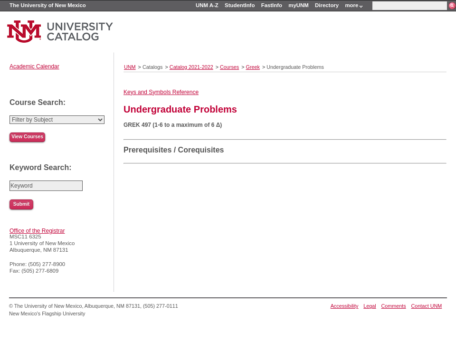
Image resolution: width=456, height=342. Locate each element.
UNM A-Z (207, 5)
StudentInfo (240, 5)
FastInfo (271, 5)
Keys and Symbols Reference (161, 92)
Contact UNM (426, 306)
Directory (327, 5)
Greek (253, 67)
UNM (130, 67)
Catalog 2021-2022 (191, 67)
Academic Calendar (34, 66)
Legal (369, 306)
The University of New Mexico (48, 5)
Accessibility (345, 306)
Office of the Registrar (37, 231)
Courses (229, 67)
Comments (393, 306)
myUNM (298, 5)
